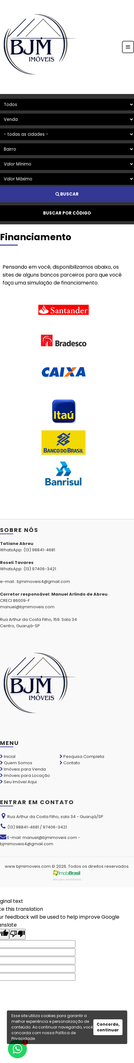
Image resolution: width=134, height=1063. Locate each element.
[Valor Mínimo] (67, 164)
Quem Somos (16, 763)
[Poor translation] (17, 934)
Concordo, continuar (108, 1027)
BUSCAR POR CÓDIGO (67, 213)
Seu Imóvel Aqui (18, 782)
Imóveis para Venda (23, 769)
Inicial (8, 756)
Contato (70, 763)
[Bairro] (67, 149)
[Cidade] (67, 134)
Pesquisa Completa (82, 756)
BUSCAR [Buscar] (67, 194)
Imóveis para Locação (25, 775)
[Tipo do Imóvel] (67, 104)
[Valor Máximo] (67, 179)
